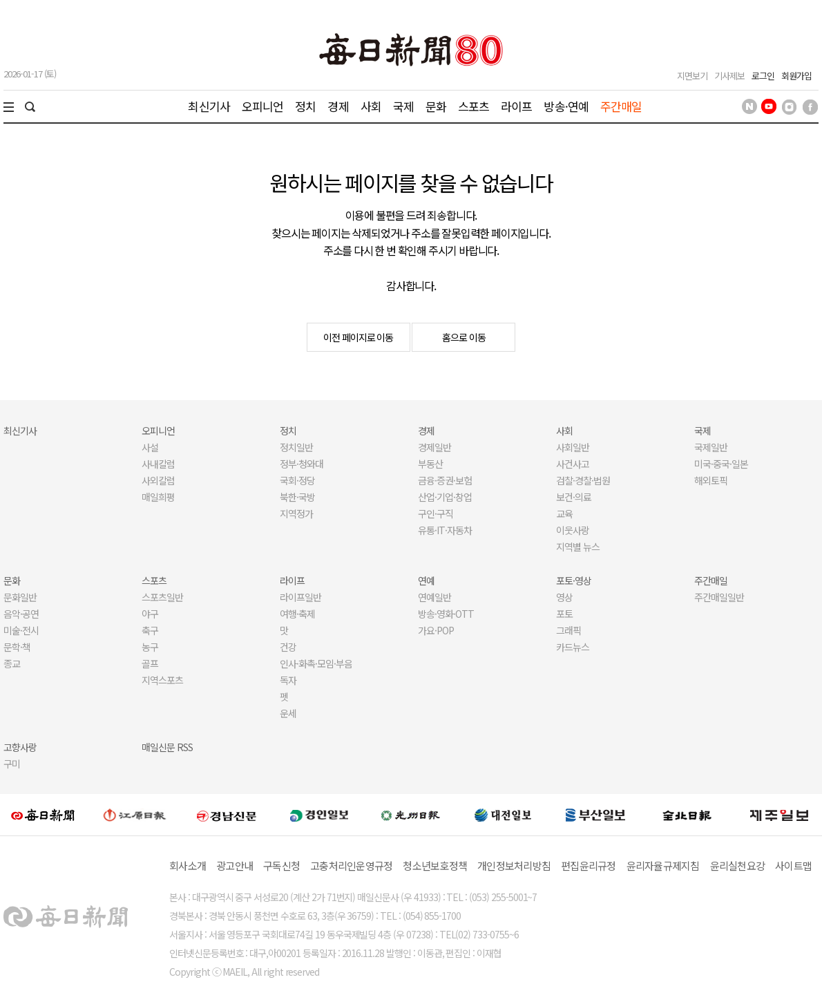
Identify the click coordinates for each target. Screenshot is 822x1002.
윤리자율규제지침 (663, 865)
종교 (11, 663)
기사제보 (729, 75)
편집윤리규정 (588, 865)
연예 (426, 580)
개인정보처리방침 (514, 865)
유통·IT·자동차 (445, 530)
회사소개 (187, 865)
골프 (150, 663)
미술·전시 (21, 630)
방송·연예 (566, 106)
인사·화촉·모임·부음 (316, 663)
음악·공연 (21, 613)
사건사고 (572, 464)
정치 (305, 106)
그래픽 (568, 630)
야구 (150, 613)
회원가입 (796, 75)
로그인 (763, 75)
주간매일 (621, 106)
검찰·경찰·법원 (583, 480)
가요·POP (436, 630)
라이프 (516, 106)
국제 (403, 106)
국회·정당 (297, 480)
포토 (564, 613)
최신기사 (209, 106)
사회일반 (572, 447)
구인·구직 (435, 513)
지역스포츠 (162, 680)
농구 (150, 647)
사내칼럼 (158, 464)
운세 (288, 713)
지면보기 (692, 75)
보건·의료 (573, 497)
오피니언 (263, 106)
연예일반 (434, 597)
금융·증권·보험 (445, 480)
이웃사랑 (572, 530)
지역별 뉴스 (578, 546)
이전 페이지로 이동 (358, 337)
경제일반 (434, 447)
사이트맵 (793, 865)
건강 (288, 647)
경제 (337, 106)
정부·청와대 (301, 464)
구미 (11, 763)
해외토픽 (710, 480)
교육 (564, 513)
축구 (150, 630)
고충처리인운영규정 (351, 865)
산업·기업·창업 (445, 497)
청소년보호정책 (435, 865)
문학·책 (16, 647)
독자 (288, 680)
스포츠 (473, 106)
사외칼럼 (158, 480)
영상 (564, 597)
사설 (150, 447)
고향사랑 (20, 747)
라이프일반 (300, 597)
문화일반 (20, 597)
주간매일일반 (719, 597)
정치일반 (296, 447)
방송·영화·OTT (446, 613)
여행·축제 (297, 613)
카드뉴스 (572, 647)
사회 (371, 106)
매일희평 (158, 497)
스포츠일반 (162, 597)
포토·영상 (573, 580)
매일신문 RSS (167, 747)
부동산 (430, 464)
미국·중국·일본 (721, 464)
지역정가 (296, 513)
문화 (436, 106)
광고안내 (234, 865)
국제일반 (710, 447)
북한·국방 (297, 497)
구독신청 (281, 865)
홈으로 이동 (464, 337)
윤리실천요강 (737, 865)
